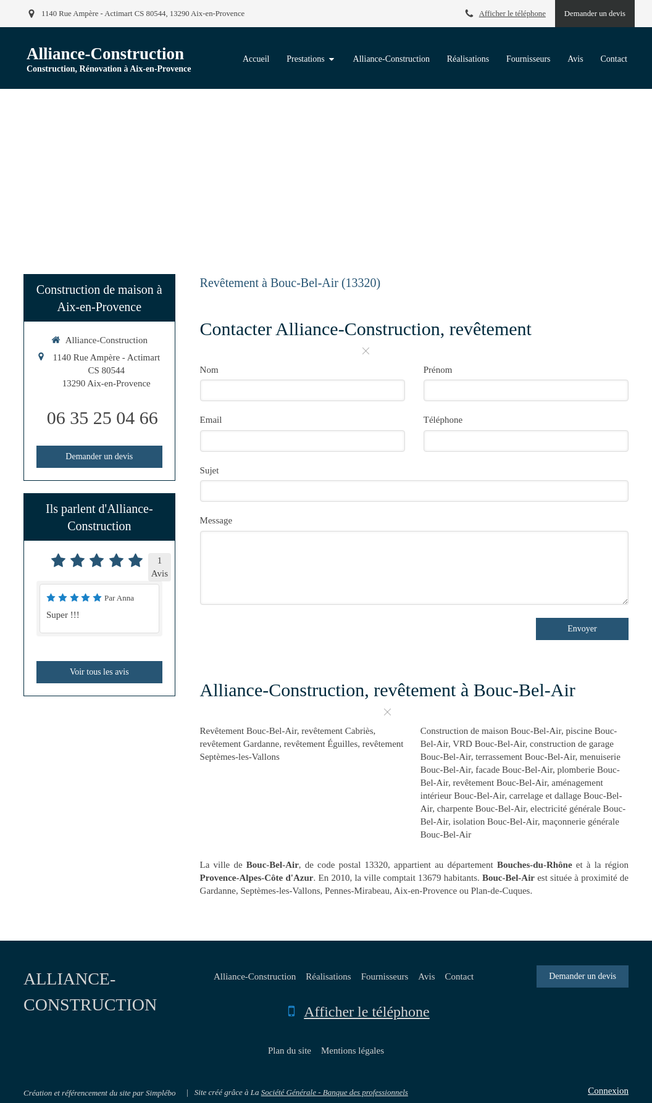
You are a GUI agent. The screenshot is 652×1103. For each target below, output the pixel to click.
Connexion (608, 1091)
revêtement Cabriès (337, 731)
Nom (209, 370)
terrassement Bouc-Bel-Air (525, 757)
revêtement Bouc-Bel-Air (500, 783)
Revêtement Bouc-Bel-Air (248, 731)
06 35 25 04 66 (102, 417)
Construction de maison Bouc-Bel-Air (490, 731)
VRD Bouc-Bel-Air (489, 744)
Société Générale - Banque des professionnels (334, 1092)
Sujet (209, 470)
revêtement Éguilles (321, 744)
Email (211, 420)
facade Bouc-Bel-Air (514, 770)
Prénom (438, 370)
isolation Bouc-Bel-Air (495, 821)
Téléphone (443, 420)
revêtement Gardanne (240, 744)
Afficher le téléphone (512, 13)
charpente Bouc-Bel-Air (481, 809)
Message (216, 520)
